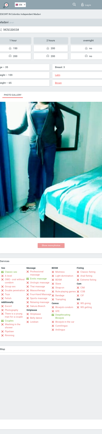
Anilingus (60, 329)
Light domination (64, 275)
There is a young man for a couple (14, 315)
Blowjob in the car (64, 321)
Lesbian (34, 321)
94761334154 (11, 29)
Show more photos (51, 245)
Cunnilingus (61, 325)
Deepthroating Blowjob (62, 316)
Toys (7, 294)
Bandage (59, 295)
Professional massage (37, 273)
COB (82, 291)
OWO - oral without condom (15, 281)
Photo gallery (12, 95)
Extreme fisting (88, 279)
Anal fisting (86, 275)
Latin (57, 75)
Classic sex (11, 271)
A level (8, 275)
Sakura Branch (37, 306)
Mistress (60, 271)
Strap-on (59, 287)
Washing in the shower (12, 326)
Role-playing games (65, 291)
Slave (58, 283)
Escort (8, 306)
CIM (82, 287)
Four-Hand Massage (40, 294)
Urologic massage (39, 282)
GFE (57, 311)
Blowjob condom (64, 307)
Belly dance (36, 318)
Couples (9, 320)
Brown (58, 83)
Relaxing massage (39, 302)
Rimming (9, 335)
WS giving (85, 303)
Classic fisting (87, 271)
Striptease (35, 314)
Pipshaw (9, 331)
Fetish (8, 298)
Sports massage (38, 298)
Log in (86, 4)
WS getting (86, 307)
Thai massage (37, 286)
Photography (11, 310)
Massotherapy (37, 290)
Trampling (60, 299)
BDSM (58, 279)
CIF (82, 295)
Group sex (10, 286)
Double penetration (15, 290)
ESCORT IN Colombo (10, 14)
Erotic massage (38, 278)
